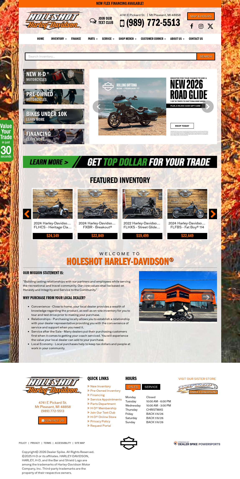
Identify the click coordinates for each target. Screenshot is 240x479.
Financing (97, 395)
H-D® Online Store (103, 417)
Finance (76, 39)
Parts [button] (91, 39)
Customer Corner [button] (152, 39)
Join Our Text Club (102, 412)
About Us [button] (176, 39)
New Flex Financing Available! (120, 4)
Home (40, 39)
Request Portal (100, 426)
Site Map (80, 443)
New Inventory (100, 386)
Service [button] (107, 39)
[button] (99, 106)
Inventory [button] (57, 39)
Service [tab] (151, 387)
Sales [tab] (133, 387)
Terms (47, 443)
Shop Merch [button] (126, 39)
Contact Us (196, 39)
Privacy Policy (100, 421)
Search (206, 56)
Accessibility (63, 443)
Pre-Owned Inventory (105, 391)
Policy (23, 443)
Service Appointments (106, 399)
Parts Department (103, 404)
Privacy (35, 443)
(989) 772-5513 (52, 411)
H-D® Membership (103, 408)
